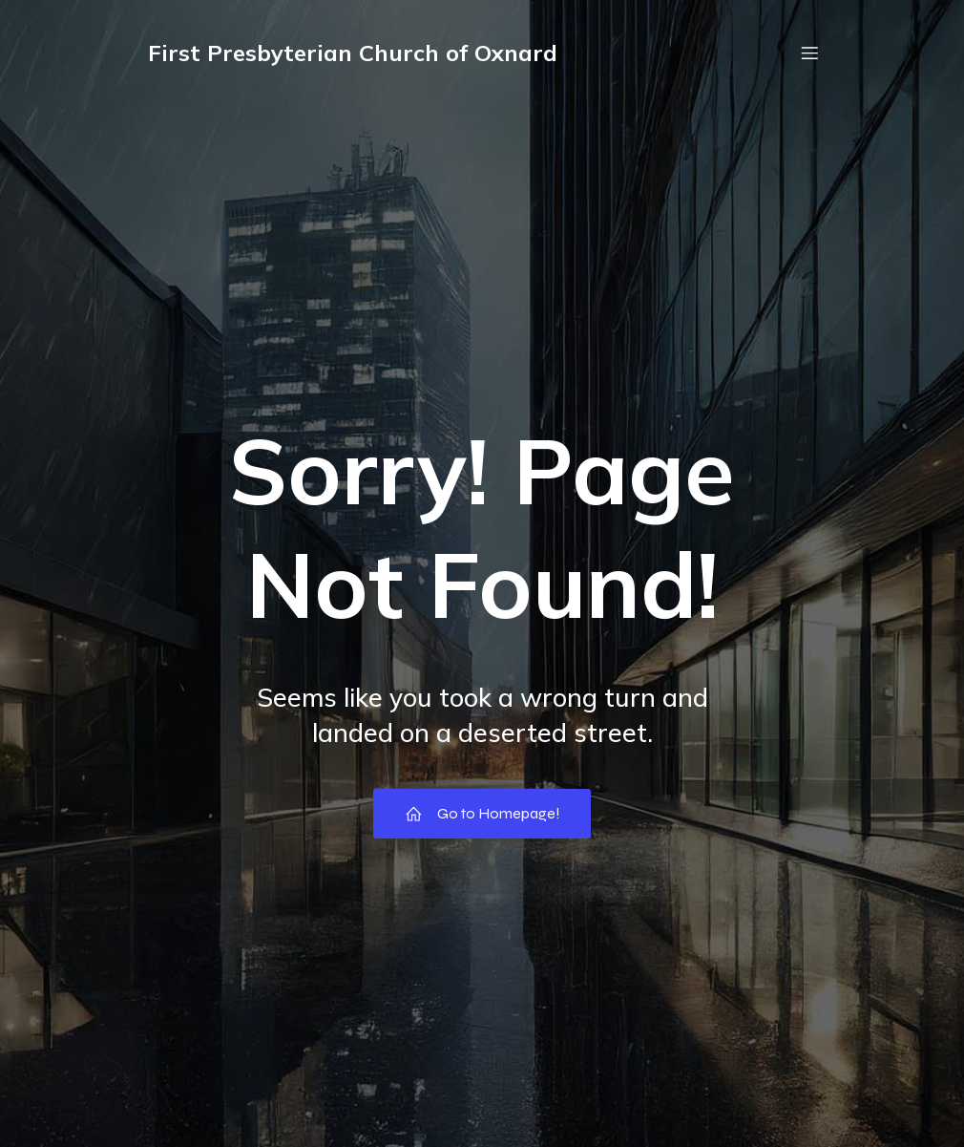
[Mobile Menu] (809, 52)
